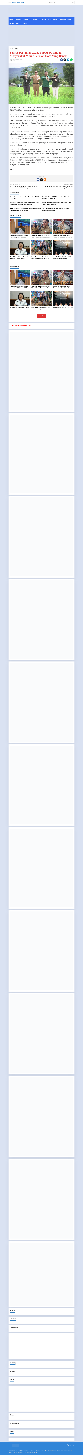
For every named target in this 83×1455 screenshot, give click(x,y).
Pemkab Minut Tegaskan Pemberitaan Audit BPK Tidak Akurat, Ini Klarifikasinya (56, 203)
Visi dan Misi (67, 1450)
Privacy (42, 1450)
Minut (14, 60)
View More (41, 315)
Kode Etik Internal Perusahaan (16, 1452)
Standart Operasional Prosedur (32, 1452)
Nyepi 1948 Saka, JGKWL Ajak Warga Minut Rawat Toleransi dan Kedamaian (55, 209)
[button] (72, 2)
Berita (11, 60)
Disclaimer (47, 1450)
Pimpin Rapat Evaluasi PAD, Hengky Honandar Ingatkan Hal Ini (58, 186)
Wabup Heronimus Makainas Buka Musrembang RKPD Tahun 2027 (24, 197)
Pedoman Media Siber (57, 1450)
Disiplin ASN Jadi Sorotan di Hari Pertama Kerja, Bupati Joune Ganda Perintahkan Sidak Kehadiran (24, 203)
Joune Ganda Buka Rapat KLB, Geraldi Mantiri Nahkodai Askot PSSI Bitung (25, 186)
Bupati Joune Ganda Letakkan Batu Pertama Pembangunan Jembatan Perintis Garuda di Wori (25, 209)
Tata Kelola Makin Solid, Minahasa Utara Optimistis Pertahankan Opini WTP (55, 197)
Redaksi (37, 1450)
